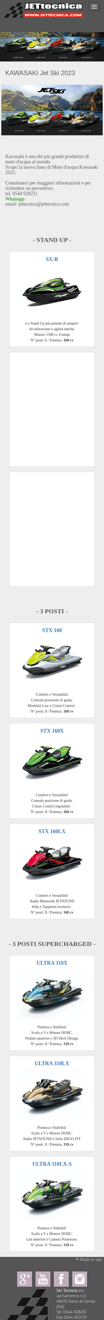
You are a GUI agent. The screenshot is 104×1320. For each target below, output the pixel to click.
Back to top (88, 1259)
